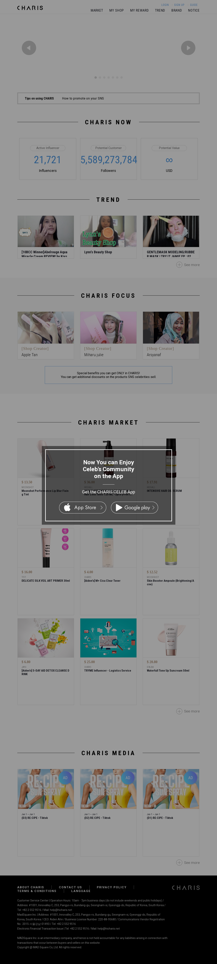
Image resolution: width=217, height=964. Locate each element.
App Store (82, 507)
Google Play (134, 507)
